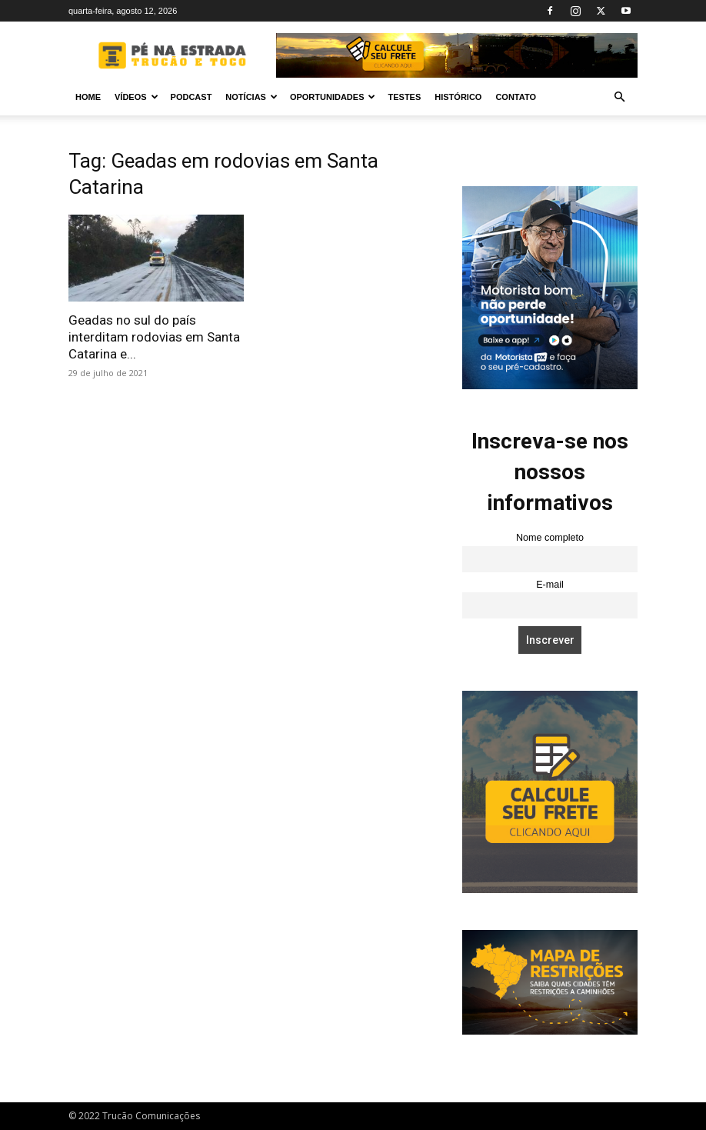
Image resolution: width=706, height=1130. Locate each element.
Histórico (458, 97)
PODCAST (191, 97)
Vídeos (136, 97)
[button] (619, 97)
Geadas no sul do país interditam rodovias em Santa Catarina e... (154, 337)
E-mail (550, 584)
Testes (404, 97)
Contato (515, 97)
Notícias (251, 97)
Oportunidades (333, 97)
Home (88, 97)
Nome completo (550, 537)
